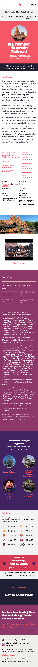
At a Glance (9, 16)
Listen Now (11, 655)
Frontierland (6, 184)
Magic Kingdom (25, 56)
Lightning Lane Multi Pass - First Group (9, 199)
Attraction (13, 56)
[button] (35, 16)
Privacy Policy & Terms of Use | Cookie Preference (16, 661)
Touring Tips (19, 16)
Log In (33, 4)
